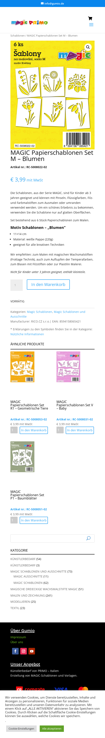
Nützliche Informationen (27, 334)
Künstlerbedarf (22, 559)
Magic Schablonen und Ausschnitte (38, 571)
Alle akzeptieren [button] (51, 728)
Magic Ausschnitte (28, 576)
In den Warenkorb (48, 284)
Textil (14, 608)
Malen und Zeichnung (27, 595)
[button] (88, 47)
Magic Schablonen (39, 312)
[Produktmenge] (16, 285)
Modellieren (20, 602)
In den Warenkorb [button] (33, 430)
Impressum (18, 637)
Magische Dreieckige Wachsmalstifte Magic (44, 589)
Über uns (16, 642)
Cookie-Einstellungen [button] (21, 728)
